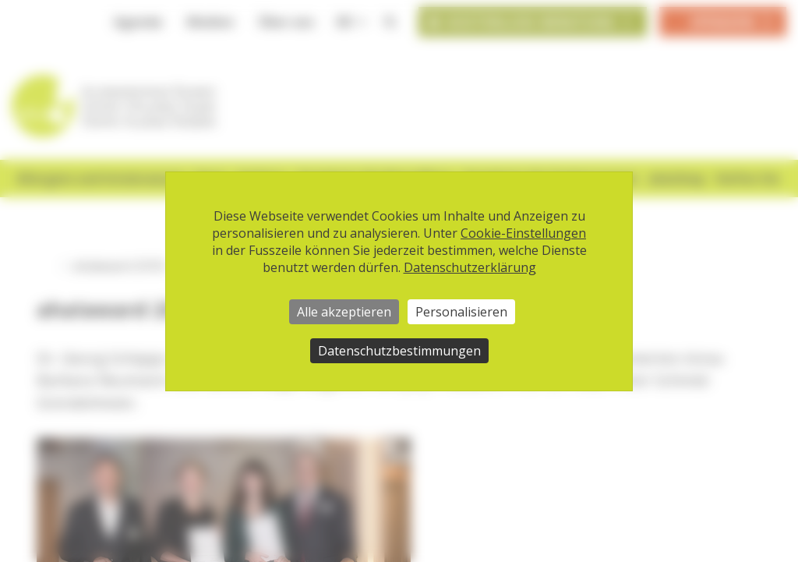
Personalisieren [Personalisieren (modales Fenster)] (461, 311)
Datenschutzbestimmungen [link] (399, 350)
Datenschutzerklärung (470, 267)
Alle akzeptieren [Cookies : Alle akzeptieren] (344, 311)
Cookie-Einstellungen (523, 233)
